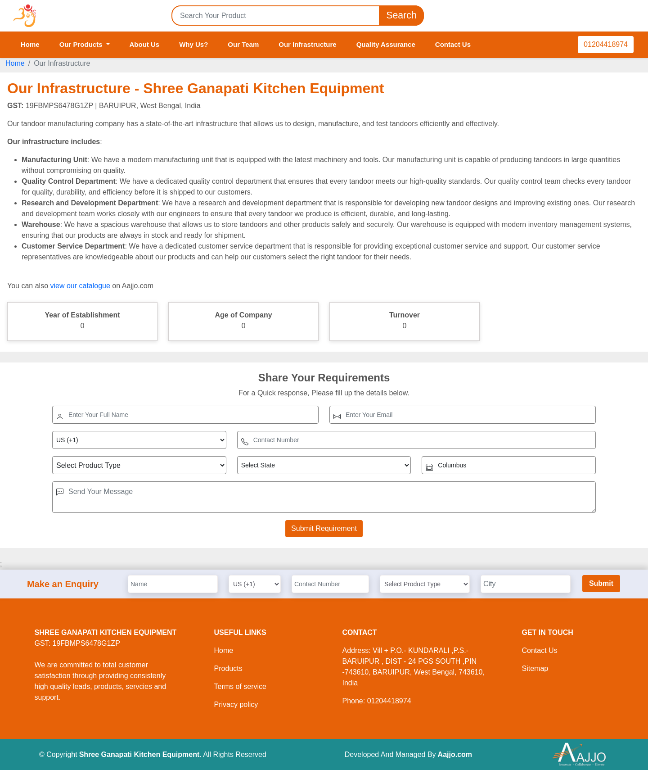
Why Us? (193, 44)
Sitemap (535, 668)
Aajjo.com (455, 754)
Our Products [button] (81, 44)
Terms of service (240, 686)
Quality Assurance (385, 44)
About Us (145, 44)
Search (401, 15)
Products (228, 668)
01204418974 (606, 44)
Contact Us (453, 44)
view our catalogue (80, 286)
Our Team (243, 44)
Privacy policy (236, 704)
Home (30, 44)
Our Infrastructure (307, 44)
